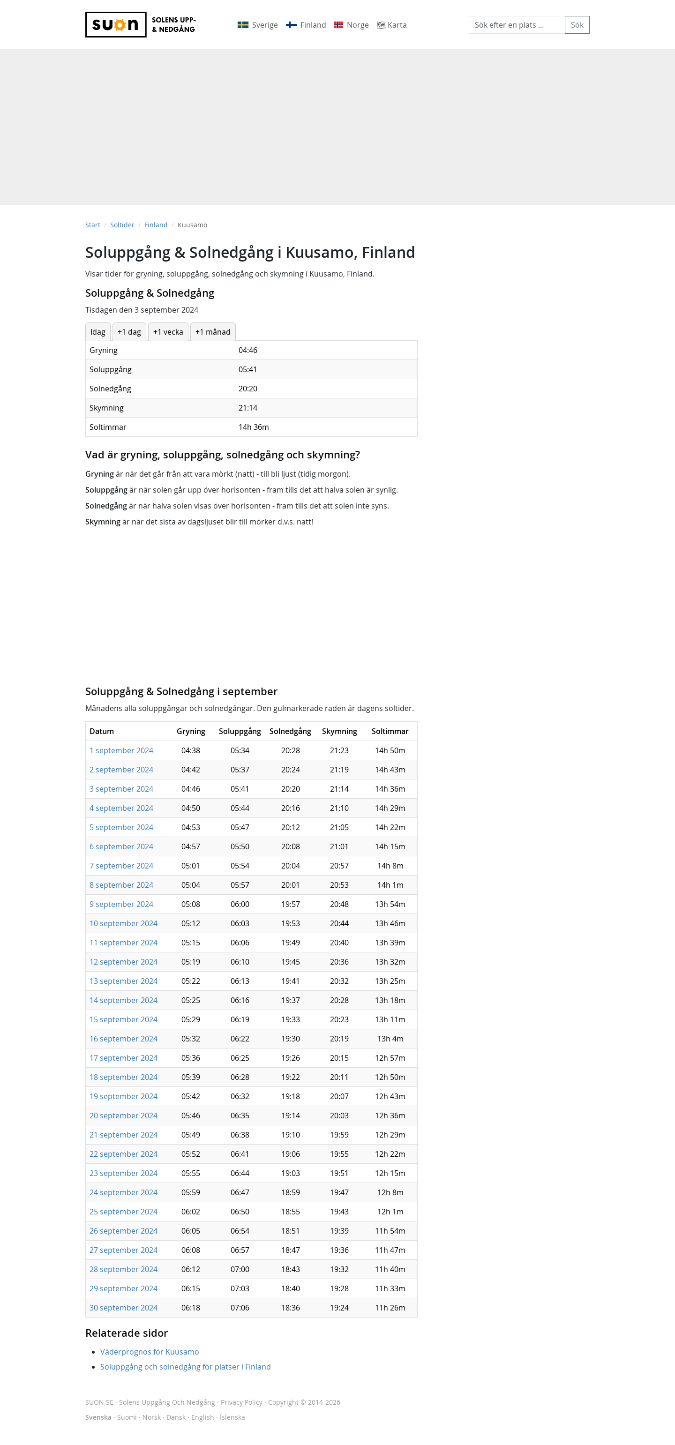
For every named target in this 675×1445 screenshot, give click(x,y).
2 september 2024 (121, 769)
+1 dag (129, 332)
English (202, 1417)
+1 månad (213, 332)
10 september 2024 (124, 923)
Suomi (127, 1417)
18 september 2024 (124, 1077)
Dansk (176, 1417)
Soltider (122, 224)
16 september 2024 (124, 1038)
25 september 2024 (124, 1211)
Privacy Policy (241, 1402)
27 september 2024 (124, 1250)
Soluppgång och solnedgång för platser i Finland (185, 1367)
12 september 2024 (124, 962)
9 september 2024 (121, 904)
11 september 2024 (124, 942)
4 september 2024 (121, 808)
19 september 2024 (124, 1096)
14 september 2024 (124, 1000)
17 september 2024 (124, 1058)
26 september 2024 (124, 1231)
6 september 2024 (121, 846)
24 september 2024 (124, 1192)
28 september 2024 (124, 1269)
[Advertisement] (337, 122)
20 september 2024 (124, 1115)
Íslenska (232, 1417)
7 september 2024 (121, 866)
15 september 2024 (124, 1019)
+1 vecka (168, 332)
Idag (97, 332)
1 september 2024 (121, 750)
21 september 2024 (124, 1135)
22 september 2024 (124, 1154)
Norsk (151, 1417)
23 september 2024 (124, 1173)
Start (92, 224)
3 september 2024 (121, 789)
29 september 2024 (124, 1288)
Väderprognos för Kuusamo (149, 1352)
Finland (156, 224)
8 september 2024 (121, 885)
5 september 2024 (121, 827)
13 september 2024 (124, 981)
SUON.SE (150, 1402)
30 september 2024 (124, 1308)
